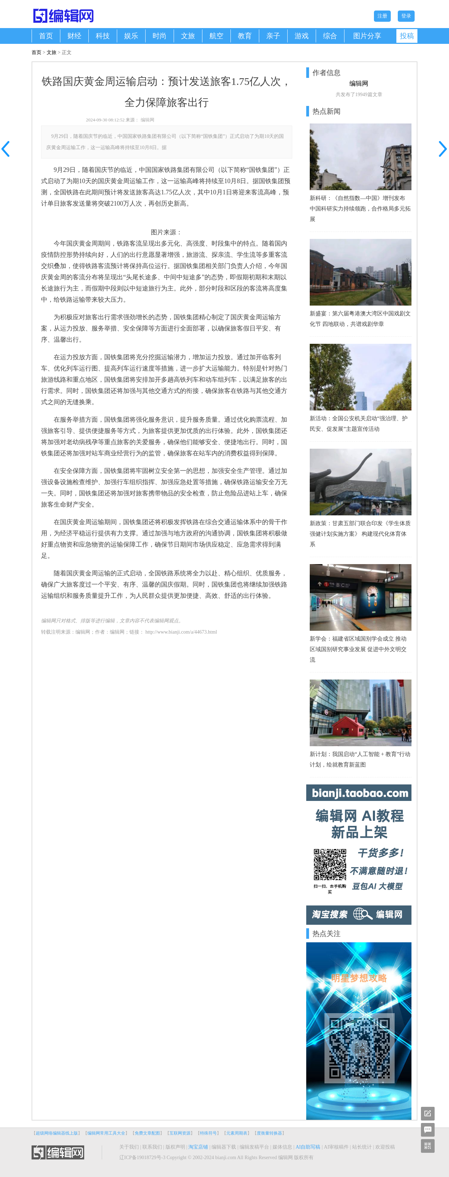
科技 (103, 36)
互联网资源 (179, 1133)
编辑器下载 (224, 1147)
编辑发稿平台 (254, 1147)
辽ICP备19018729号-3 (142, 1157)
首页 (46, 36)
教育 (245, 36)
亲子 (273, 36)
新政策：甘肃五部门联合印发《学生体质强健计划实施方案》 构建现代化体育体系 (360, 533)
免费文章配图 (147, 1133)
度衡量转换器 (269, 1133)
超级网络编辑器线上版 (57, 1133)
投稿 (407, 36)
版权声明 (175, 1147)
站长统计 (362, 1147)
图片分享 (367, 36)
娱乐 (131, 36)
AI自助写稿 (308, 1147)
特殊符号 (208, 1133)
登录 (406, 16)
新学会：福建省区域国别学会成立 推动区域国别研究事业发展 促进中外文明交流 (358, 649)
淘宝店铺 (198, 1147)
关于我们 (129, 1147)
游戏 (302, 36)
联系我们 (152, 1147)
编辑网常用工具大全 (106, 1133)
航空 (216, 36)
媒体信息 (282, 1147)
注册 (382, 16)
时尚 (160, 36)
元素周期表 (236, 1133)
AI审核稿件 (336, 1147)
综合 (330, 36)
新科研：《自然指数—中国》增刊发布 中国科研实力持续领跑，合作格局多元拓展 (360, 208)
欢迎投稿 (385, 1147)
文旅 (188, 36)
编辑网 (147, 119)
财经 (74, 36)
